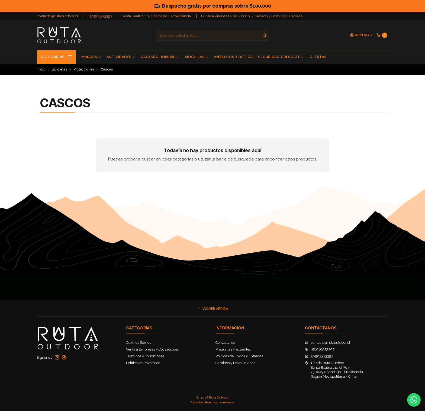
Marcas (91, 56)
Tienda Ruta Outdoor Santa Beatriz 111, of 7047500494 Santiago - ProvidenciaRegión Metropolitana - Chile (334, 369)
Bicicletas (59, 69)
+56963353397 (319, 349)
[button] (212, 309)
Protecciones (83, 69)
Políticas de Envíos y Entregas (239, 356)
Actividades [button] (121, 56)
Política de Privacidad (143, 363)
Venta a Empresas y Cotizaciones (152, 349)
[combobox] (212, 35)
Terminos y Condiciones (145, 356)
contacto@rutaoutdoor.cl (57, 16)
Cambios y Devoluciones (235, 363)
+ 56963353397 (100, 16)
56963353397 (319, 356)
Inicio (41, 69)
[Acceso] (361, 35)
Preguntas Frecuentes (233, 349)
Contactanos (225, 343)
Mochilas (197, 56)
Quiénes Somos (138, 343)
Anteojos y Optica (233, 56)
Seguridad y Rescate (281, 56)
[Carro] (381, 35)
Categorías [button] (56, 56)
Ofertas (318, 56)
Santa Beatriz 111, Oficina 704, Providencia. (157, 16)
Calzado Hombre (160, 56)
